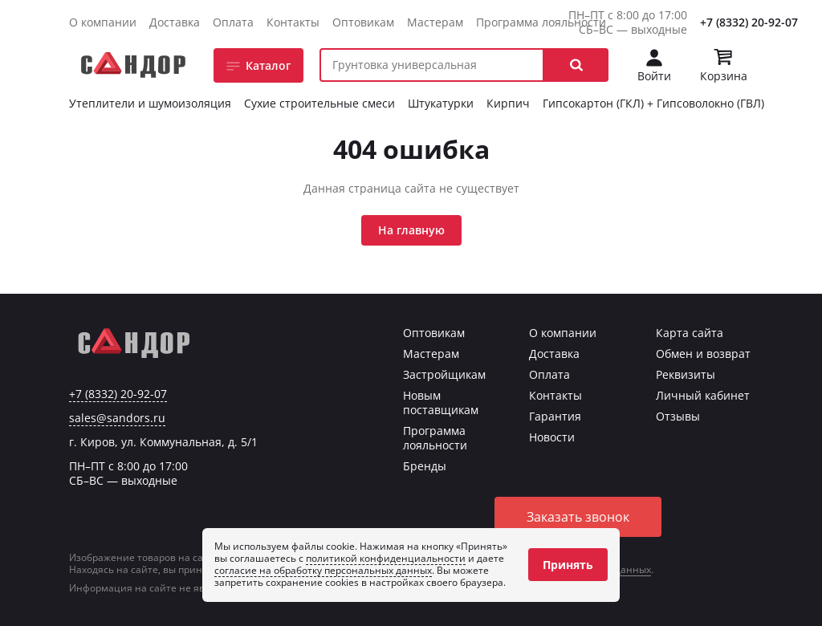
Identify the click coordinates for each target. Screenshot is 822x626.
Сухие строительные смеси (319, 103)
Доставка (174, 22)
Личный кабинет (703, 395)
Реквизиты (685, 374)
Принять (568, 564)
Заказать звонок (578, 517)
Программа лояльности (541, 22)
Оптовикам (363, 22)
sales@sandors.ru (117, 418)
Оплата (233, 22)
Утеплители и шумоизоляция (150, 103)
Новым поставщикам (440, 402)
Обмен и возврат (703, 353)
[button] (576, 65)
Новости (552, 437)
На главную (411, 230)
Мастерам (435, 22)
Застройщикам (444, 374)
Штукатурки (441, 103)
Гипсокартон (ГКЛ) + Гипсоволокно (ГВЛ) (653, 103)
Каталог (268, 65)
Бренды (424, 466)
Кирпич (508, 103)
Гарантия (555, 416)
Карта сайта (689, 332)
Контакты (293, 22)
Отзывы (678, 416)
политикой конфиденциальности (386, 558)
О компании (102, 22)
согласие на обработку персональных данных (323, 570)
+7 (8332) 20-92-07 (749, 22)
